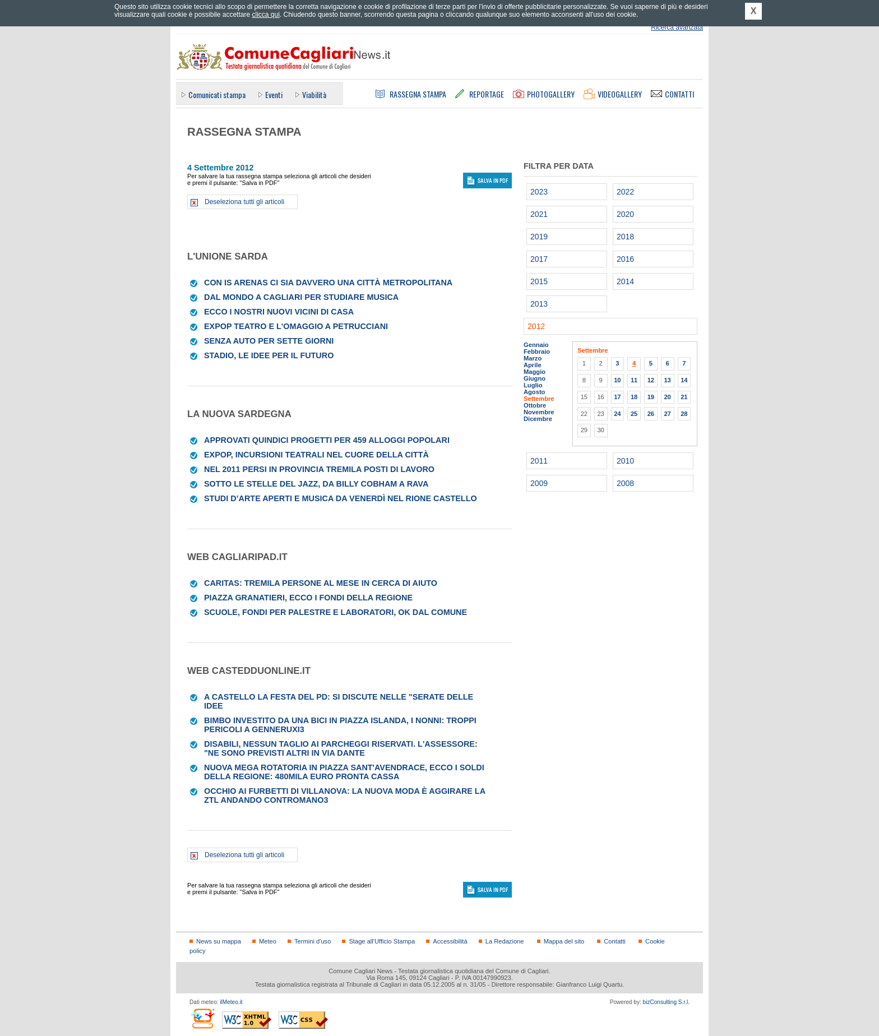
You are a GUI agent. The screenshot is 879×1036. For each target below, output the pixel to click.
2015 (539, 281)
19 (650, 397)
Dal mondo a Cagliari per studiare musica (301, 297)
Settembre (539, 398)
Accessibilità (450, 941)
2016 (625, 259)
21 (684, 397)
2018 (625, 236)
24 (617, 413)
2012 (536, 326)
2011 (539, 460)
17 (617, 397)
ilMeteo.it (231, 1002)
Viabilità (314, 94)
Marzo (533, 358)
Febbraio (537, 351)
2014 (625, 281)
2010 (625, 460)
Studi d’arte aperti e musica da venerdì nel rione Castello (340, 498)
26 (650, 413)
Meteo (267, 941)
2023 (539, 191)
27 (667, 413)
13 (667, 380)
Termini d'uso (312, 941)
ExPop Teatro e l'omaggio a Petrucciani (296, 326)
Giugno (534, 378)
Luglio (533, 385)
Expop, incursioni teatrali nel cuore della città (316, 454)
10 (617, 380)
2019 (539, 236)
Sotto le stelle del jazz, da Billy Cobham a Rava (316, 483)
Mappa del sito (564, 941)
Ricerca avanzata (677, 27)
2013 (539, 303)
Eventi (274, 94)
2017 (539, 259)
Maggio (534, 371)
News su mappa (218, 941)
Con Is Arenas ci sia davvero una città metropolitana (328, 282)
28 (684, 413)
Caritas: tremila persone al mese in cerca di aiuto (320, 583)
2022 (625, 191)
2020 (625, 214)
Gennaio (536, 344)
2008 (625, 483)
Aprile (533, 365)
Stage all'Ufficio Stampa (382, 941)
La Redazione (504, 941)
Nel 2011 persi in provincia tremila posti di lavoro (319, 469)
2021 (539, 214)
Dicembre (538, 418)
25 (634, 413)
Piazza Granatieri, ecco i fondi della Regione (308, 597)
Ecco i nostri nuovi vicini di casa (279, 311)
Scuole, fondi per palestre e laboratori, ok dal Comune (335, 612)
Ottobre (535, 405)
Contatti (614, 941)
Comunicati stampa (217, 94)
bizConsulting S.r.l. (666, 1002)
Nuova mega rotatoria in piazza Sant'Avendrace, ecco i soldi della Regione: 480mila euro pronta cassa (344, 772)
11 (634, 380)
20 (667, 397)
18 (634, 397)
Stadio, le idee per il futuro (269, 355)
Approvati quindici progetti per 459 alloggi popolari (327, 440)
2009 (539, 483)
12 (650, 380)
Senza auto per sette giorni (269, 340)
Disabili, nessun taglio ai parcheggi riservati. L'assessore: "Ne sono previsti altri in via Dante (341, 748)
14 (684, 380)
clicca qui (265, 14)
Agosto (534, 391)
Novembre (539, 412)
